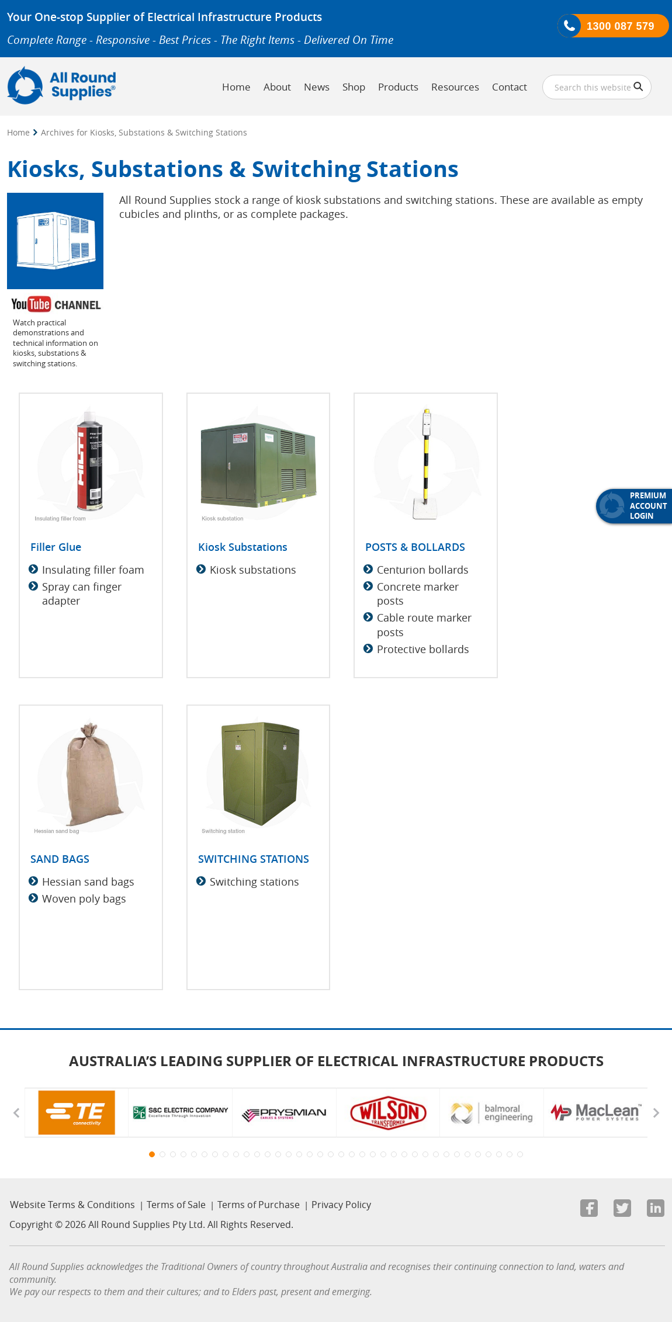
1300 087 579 (620, 26)
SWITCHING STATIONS (253, 859)
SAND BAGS (59, 859)
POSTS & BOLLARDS (415, 547)
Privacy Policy (341, 1204)
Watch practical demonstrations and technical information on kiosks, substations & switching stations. (55, 343)
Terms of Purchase (258, 1204)
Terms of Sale (176, 1204)
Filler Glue (55, 547)
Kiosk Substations (242, 547)
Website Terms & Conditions (72, 1204)
